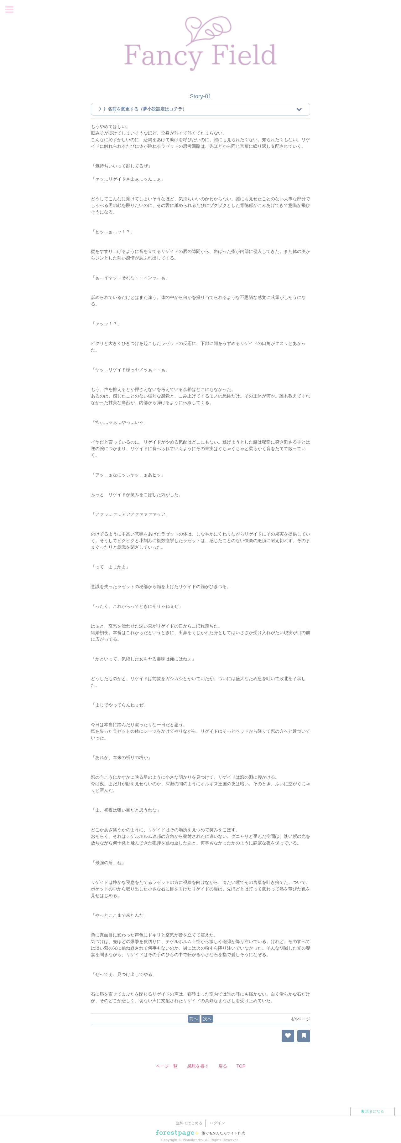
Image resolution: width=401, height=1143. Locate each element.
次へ (207, 1018)
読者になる (372, 1111)
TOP (241, 1066)
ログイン (217, 1123)
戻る (222, 1066)
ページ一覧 (167, 1066)
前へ (193, 1018)
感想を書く (198, 1066)
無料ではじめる (189, 1123)
